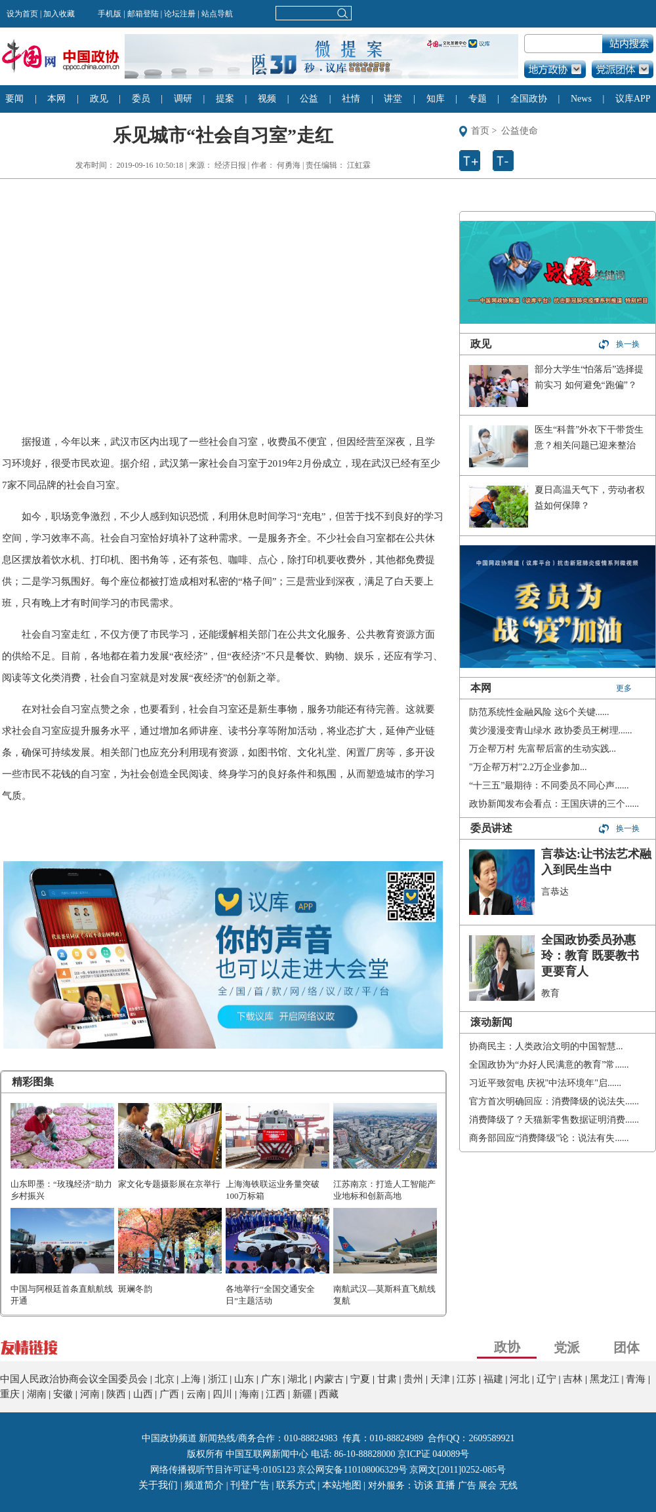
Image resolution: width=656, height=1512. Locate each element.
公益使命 (519, 131)
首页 (480, 131)
